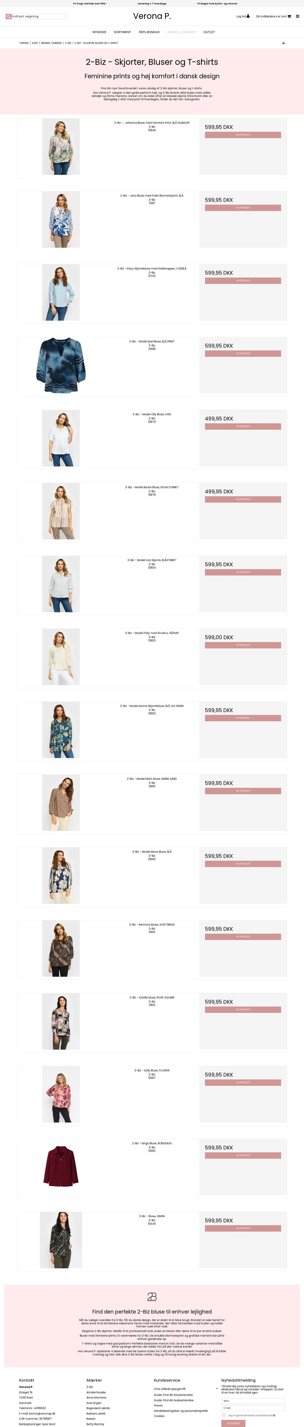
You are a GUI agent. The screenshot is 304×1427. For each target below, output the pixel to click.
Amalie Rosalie (96, 1392)
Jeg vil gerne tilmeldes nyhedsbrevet (256, 1414)
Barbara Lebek (95, 1413)
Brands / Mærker (181, 32)
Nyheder (99, 32)
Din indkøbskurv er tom (273, 16)
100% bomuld (149, 32)
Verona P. (152, 16)
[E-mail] (253, 1408)
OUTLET (209, 32)
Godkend (233, 1423)
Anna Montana (96, 1397)
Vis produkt (243, 134)
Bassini (90, 1419)
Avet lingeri (93, 1403)
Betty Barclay (95, 1424)
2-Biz (89, 1387)
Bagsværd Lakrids (98, 1408)
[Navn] (253, 1401)
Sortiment (122, 32)
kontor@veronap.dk (42, 1413)
